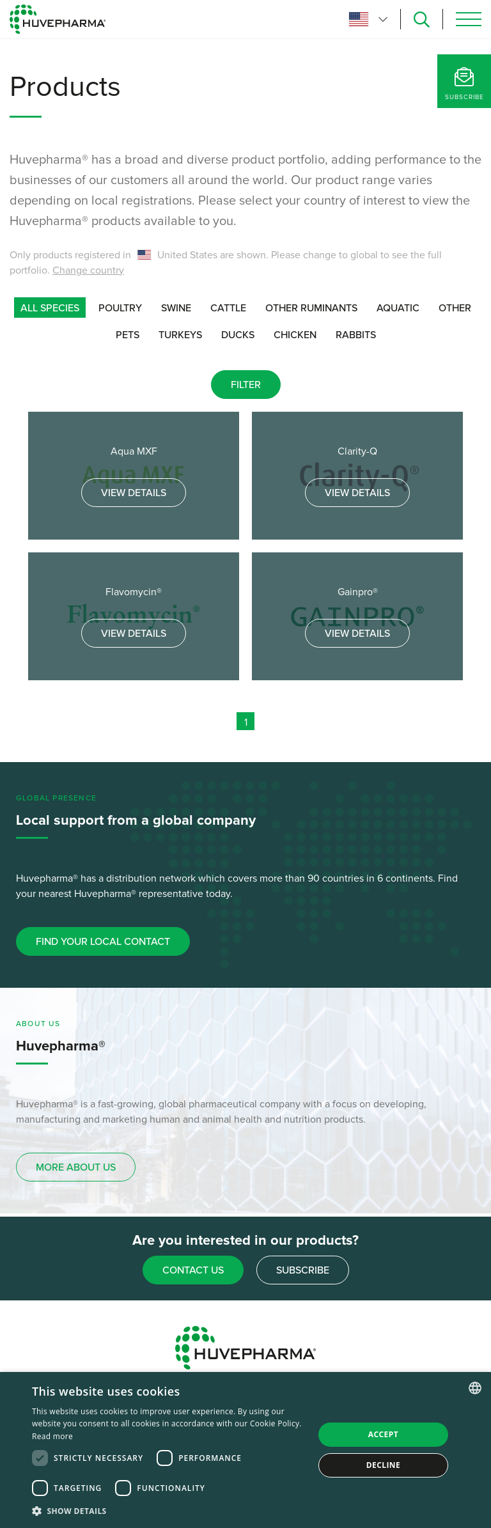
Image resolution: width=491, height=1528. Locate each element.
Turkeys (180, 335)
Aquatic (398, 308)
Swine (176, 308)
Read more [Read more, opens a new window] (52, 1436)
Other (455, 308)
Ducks (237, 335)
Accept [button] (383, 1434)
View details (133, 493)
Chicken (295, 335)
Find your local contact (103, 941)
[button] (169, 1510)
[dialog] (245, 1450)
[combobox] (475, 1388)
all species (49, 308)
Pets (127, 335)
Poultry (120, 308)
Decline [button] (383, 1465)
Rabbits (356, 335)
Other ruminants (311, 308)
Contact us (193, 1270)
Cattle (228, 308)
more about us (76, 1167)
